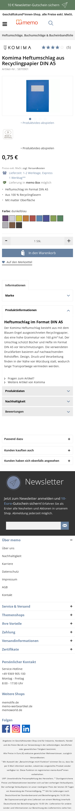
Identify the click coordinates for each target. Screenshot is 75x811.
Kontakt (7, 595)
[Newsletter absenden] (65, 526)
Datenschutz (10, 571)
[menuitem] (6, 24)
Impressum (9, 579)
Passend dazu (13, 439)
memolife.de (10, 702)
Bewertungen (37, 411)
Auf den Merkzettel (17, 262)
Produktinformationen (37, 310)
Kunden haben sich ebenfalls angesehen (31, 461)
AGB (5, 587)
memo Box (33, 182)
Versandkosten (37, 757)
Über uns (8, 548)
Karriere (7, 564)
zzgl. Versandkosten (34, 168)
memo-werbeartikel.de (17, 706)
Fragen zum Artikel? (19, 378)
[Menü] (6, 24)
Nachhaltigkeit (11, 556)
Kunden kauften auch (19, 450)
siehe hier (66, 808)
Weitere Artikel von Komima (24, 382)
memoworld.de (12, 710)
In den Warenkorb (38, 253)
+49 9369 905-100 (13, 674)
